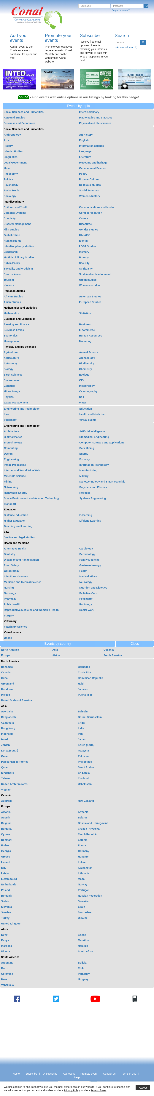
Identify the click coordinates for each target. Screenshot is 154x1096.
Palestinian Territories (14, 761)
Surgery (9, 615)
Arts (6, 140)
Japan (81, 739)
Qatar (4, 767)
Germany (83, 851)
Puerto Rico (85, 694)
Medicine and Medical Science (22, 582)
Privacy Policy (72, 1090)
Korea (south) (9, 750)
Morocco (6, 945)
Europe (5, 655)
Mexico (5, 694)
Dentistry (9, 554)
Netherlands (8, 884)
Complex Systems (15, 212)
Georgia (6, 851)
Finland (5, 845)
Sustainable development (95, 274)
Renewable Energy (15, 492)
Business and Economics (19, 123)
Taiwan (5, 778)
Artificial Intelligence (92, 431)
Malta (81, 878)
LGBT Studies (87, 246)
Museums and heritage (93, 162)
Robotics (85, 492)
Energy (83, 453)
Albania (6, 811)
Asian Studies (12, 302)
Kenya (5, 940)
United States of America (16, 700)
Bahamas (7, 666)
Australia (6, 800)
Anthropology (12, 134)
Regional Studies (14, 117)
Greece (5, 856)
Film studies (11, 229)
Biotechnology (13, 442)
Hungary (83, 856)
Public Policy (12, 263)
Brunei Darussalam (90, 717)
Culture (83, 218)
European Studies (90, 302)
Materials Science (15, 476)
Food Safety (11, 565)
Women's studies (89, 285)
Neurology (85, 582)
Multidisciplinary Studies (19, 257)
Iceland (5, 862)
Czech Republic (87, 834)
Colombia (7, 973)
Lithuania (84, 873)
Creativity (10, 218)
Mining (8, 481)
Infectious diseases (16, 576)
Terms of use (128, 1073)
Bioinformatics (13, 436)
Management (12, 341)
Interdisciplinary (89, 111)
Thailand (83, 778)
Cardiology (86, 548)
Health (83, 570)
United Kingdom (11, 923)
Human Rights (12, 240)
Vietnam (6, 789)
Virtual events (87, 419)
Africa (56, 655)
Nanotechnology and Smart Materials (102, 481)
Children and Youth (16, 207)
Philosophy (11, 173)
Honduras (7, 689)
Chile (81, 968)
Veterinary (10, 419)
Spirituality (86, 268)
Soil (81, 396)
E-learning (85, 515)
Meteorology (87, 385)
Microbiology (12, 391)
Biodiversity (86, 363)
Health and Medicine (91, 414)
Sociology (10, 196)
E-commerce (87, 330)
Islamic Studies (13, 151)
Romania (6, 895)
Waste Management (16, 402)
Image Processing (15, 464)
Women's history (89, 196)
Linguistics (11, 157)
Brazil (4, 968)
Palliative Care (88, 593)
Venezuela (7, 984)
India (81, 728)
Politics (8, 179)
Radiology (85, 604)
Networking (11, 487)
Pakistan (83, 756)
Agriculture (11, 352)
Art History (86, 134)
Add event (69, 1073)
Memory (84, 251)
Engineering (11, 459)
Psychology (11, 184)
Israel (4, 739)
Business (85, 324)
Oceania (109, 649)
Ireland (82, 862)
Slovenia (6, 906)
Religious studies (90, 184)
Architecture (11, 431)
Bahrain (83, 711)
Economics (11, 335)
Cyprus (5, 834)
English (84, 140)
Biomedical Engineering (94, 436)
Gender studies (88, 229)
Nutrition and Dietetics (93, 587)
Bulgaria (6, 828)
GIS (81, 380)
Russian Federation (90, 895)
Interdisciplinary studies (19, 246)
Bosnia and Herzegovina (93, 823)
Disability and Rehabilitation (21, 559)
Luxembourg (9, 878)
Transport (10, 503)
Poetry (83, 173)
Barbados (84, 666)
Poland (5, 890)
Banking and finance (16, 324)
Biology (8, 369)
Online (8, 637)
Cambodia (7, 722)
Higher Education (15, 520)
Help (77, 1077)
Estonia (83, 839)
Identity (83, 240)
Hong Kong (8, 728)
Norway (83, 884)
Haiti (81, 683)
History (8, 145)
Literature (85, 157)
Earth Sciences (13, 374)
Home (16, 1073)
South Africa (85, 951)
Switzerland (85, 912)
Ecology (84, 374)
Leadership (11, 251)
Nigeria (5, 951)
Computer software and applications (101, 442)
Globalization (12, 235)
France (82, 845)
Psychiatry (86, 598)
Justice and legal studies (19, 537)
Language (85, 151)
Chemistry (85, 369)
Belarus (83, 817)
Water (82, 402)
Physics (9, 396)
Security (84, 263)
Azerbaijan (7, 711)
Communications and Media (96, 207)
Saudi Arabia (86, 767)
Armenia (83, 811)
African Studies (13, 296)
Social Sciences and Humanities (24, 111)
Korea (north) (86, 745)
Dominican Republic (90, 678)
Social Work (86, 609)
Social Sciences (89, 190)
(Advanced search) (126, 47)
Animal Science (89, 352)
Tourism (9, 279)
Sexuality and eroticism (18, 268)
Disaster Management (17, 223)
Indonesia (7, 733)
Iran (80, 733)
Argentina (7, 962)
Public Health (12, 604)
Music (7, 168)
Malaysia (83, 750)
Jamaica (83, 689)
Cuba (4, 678)
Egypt (4, 934)
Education (85, 408)
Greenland (7, 683)
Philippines (85, 761)
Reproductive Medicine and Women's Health (31, 609)
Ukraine (83, 917)
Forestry (84, 459)
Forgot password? (121, 10)
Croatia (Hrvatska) (89, 828)
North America (10, 649)
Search (122, 35)
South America (113, 655)
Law (6, 414)
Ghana (82, 934)
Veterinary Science (15, 626)
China (81, 722)
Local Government (15, 162)
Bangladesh (8, 717)
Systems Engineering (92, 498)
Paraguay (84, 973)
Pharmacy (10, 598)
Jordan (5, 745)
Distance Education (16, 515)
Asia (55, 649)
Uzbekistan (85, 784)
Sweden (6, 912)
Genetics (9, 385)
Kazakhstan (85, 867)
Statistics (85, 313)
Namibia (83, 945)
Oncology (10, 593)
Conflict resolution (90, 212)
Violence (9, 285)
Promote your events (58, 38)
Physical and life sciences (95, 123)
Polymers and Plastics (93, 487)
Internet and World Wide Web (22, 470)
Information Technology (94, 464)
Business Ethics (14, 330)
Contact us (109, 1073)
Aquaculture (11, 357)
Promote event (88, 1073)
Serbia (5, 901)
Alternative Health (15, 548)
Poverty (84, 257)
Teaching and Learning (18, 526)
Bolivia (82, 962)
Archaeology (87, 357)
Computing (11, 448)
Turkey (5, 917)
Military (83, 476)
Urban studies (87, 279)
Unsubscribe (50, 1073)
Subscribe (90, 35)
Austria (5, 817)
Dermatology (87, 554)
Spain (81, 906)
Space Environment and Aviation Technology (32, 498)
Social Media (12, 190)
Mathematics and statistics (95, 117)
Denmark (6, 839)
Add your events (19, 38)
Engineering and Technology (21, 408)
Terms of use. (98, 1090)
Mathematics (12, 313)
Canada (6, 672)
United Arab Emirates (14, 784)
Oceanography (88, 391)
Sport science (12, 274)
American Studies (90, 296)
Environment (12, 380)
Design (8, 453)
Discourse (85, 223)
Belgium (6, 823)
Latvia (5, 873)
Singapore (7, 772)
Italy (3, 867)
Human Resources (90, 335)
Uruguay (83, 979)
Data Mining (86, 448)
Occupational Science (92, 168)
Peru (4, 979)
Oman (5, 756)
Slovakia (83, 901)
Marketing (85, 341)
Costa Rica (84, 672)
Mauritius (84, 940)
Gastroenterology (90, 565)
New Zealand (86, 800)
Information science (91, 145)
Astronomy (11, 363)
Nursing (9, 587)
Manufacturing (88, 470)
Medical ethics (88, 576)
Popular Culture (89, 179)
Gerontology (11, 570)
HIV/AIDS (85, 235)
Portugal (83, 890)
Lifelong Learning (90, 520)
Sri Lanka (84, 772)
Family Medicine (89, 559)
